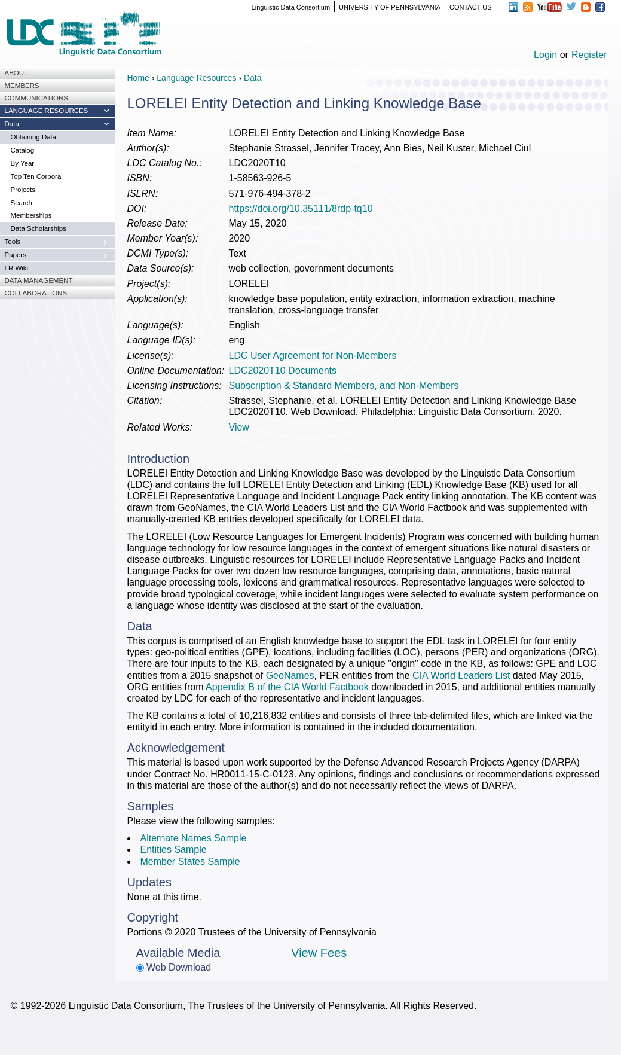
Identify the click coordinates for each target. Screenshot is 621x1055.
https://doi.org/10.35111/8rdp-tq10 (301, 208)
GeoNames (290, 675)
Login (545, 55)
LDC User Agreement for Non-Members (313, 355)
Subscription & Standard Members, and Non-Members (344, 385)
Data (253, 78)
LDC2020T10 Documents (283, 370)
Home (138, 78)
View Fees (319, 952)
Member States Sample (190, 861)
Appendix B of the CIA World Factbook (287, 687)
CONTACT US (470, 7)
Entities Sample (173, 849)
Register (589, 55)
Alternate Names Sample (193, 838)
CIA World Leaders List (461, 675)
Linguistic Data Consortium (291, 7)
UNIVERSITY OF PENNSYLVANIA (389, 7)
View (239, 427)
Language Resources (196, 78)
